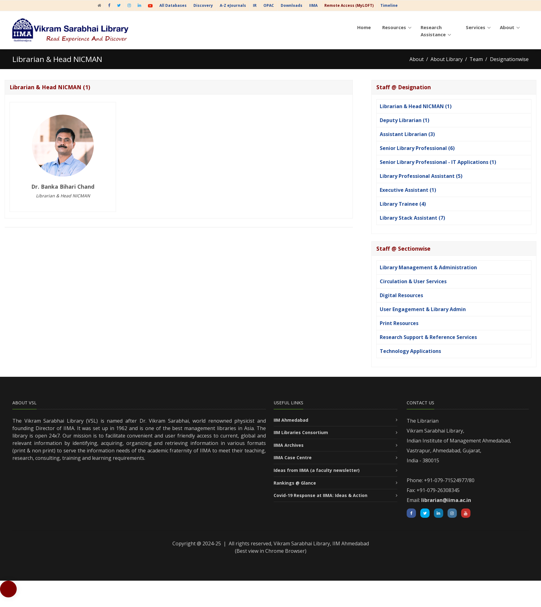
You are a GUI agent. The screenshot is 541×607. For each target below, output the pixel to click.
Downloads (291, 5)
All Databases (173, 5)
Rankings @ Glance (295, 483)
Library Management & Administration (428, 267)
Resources (394, 27)
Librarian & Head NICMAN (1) (416, 106)
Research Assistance (433, 30)
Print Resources (399, 323)
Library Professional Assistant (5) (421, 176)
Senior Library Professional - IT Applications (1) (438, 162)
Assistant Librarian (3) (407, 134)
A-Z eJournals (233, 5)
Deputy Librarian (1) (404, 120)
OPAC (268, 5)
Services (475, 27)
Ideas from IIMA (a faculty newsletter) (317, 470)
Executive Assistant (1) (408, 190)
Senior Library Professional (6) (417, 148)
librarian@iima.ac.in (446, 500)
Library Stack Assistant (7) (412, 217)
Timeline (389, 5)
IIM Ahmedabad (291, 420)
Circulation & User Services (413, 281)
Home (364, 27)
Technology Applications (410, 351)
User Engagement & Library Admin (423, 309)
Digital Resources (401, 295)
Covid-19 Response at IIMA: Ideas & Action (320, 495)
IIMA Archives (289, 445)
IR (255, 5)
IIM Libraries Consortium (301, 432)
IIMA (313, 5)
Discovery (203, 5)
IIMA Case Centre (293, 457)
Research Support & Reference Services (428, 337)
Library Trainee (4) (403, 203)
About (507, 27)
